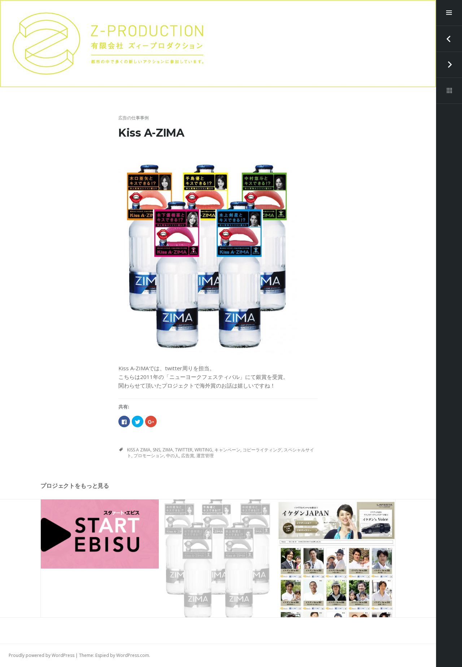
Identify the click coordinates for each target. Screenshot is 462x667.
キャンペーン (227, 450)
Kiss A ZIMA (139, 450)
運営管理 (205, 455)
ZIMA (167, 450)
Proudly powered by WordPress (41, 655)
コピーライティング (262, 450)
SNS (156, 450)
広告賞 (187, 455)
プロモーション (149, 455)
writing (203, 450)
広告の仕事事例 (133, 118)
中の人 (172, 455)
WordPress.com (132, 655)
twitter (183, 450)
